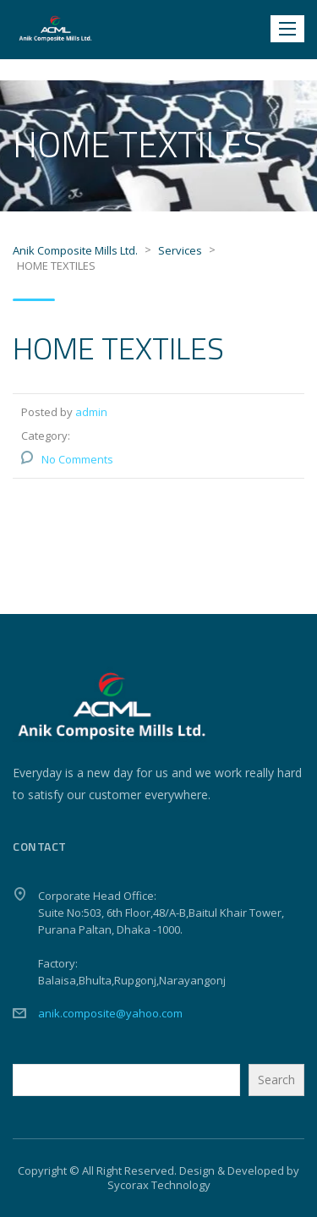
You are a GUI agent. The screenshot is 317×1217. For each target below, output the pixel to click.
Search (276, 1080)
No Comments (77, 459)
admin (91, 411)
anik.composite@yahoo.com (110, 1013)
